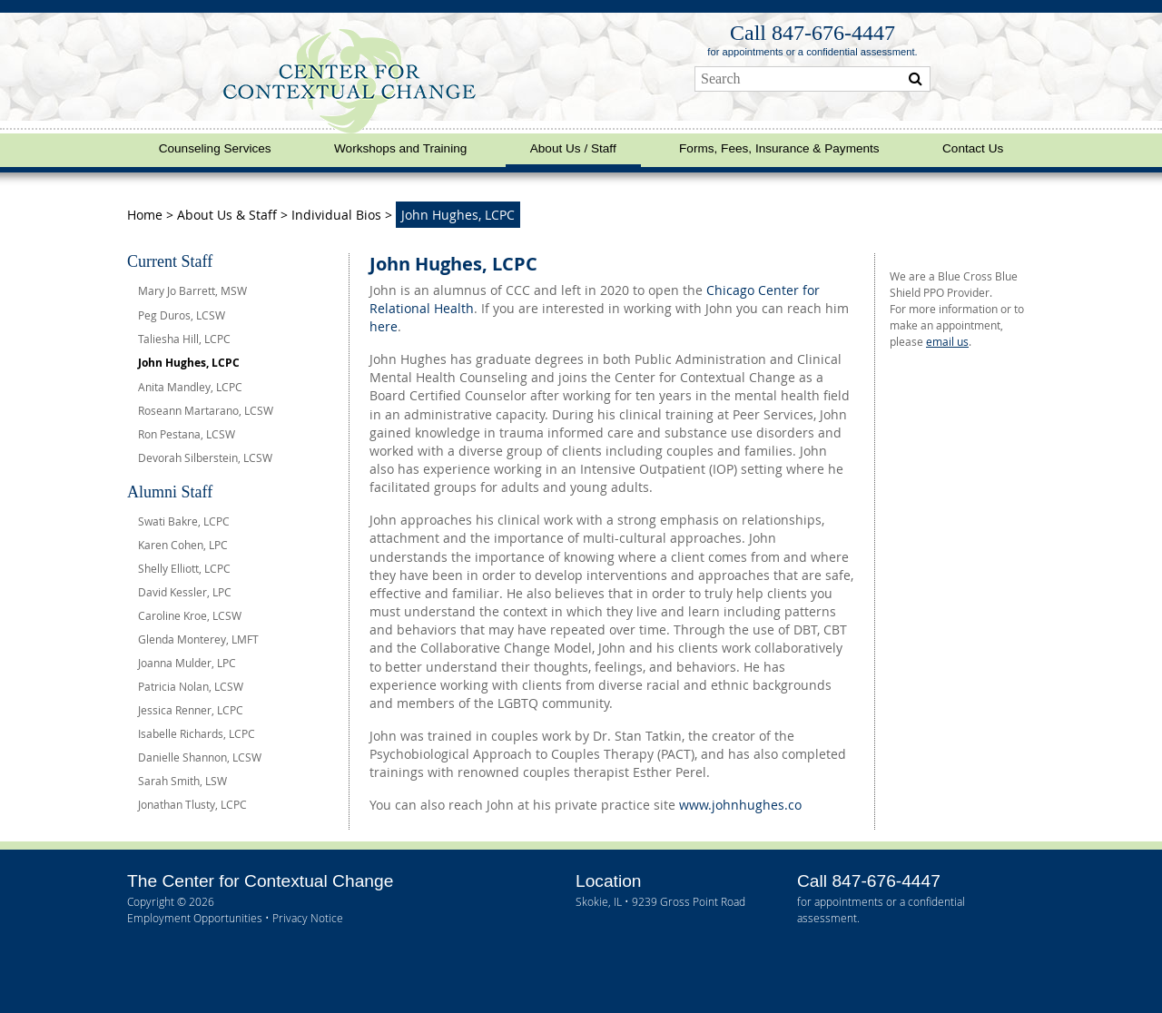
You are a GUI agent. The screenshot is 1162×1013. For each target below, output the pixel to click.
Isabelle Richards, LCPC (196, 733)
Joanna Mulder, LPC (187, 662)
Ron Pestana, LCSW (186, 434)
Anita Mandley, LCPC (190, 386)
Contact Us (972, 148)
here (383, 326)
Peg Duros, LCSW (181, 315)
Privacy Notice (307, 917)
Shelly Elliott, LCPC (184, 568)
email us (947, 341)
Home (146, 214)
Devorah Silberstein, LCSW (205, 457)
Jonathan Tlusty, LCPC (192, 804)
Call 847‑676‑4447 (812, 32)
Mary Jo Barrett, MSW (192, 290)
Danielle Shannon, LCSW (199, 757)
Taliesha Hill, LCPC (184, 338)
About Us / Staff (573, 148)
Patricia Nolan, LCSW (190, 686)
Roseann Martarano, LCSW (205, 410)
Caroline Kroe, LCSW (189, 615)
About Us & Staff (227, 214)
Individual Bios (336, 214)
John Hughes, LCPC (189, 362)
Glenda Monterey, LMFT (198, 639)
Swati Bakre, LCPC (184, 521)
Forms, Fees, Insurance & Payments (779, 148)
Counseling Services (215, 148)
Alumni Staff (169, 492)
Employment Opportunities (194, 917)
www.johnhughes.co (740, 804)
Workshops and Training (400, 148)
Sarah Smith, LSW (182, 780)
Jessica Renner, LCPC (190, 710)
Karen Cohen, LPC (183, 544)
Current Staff (169, 261)
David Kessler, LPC (184, 592)
